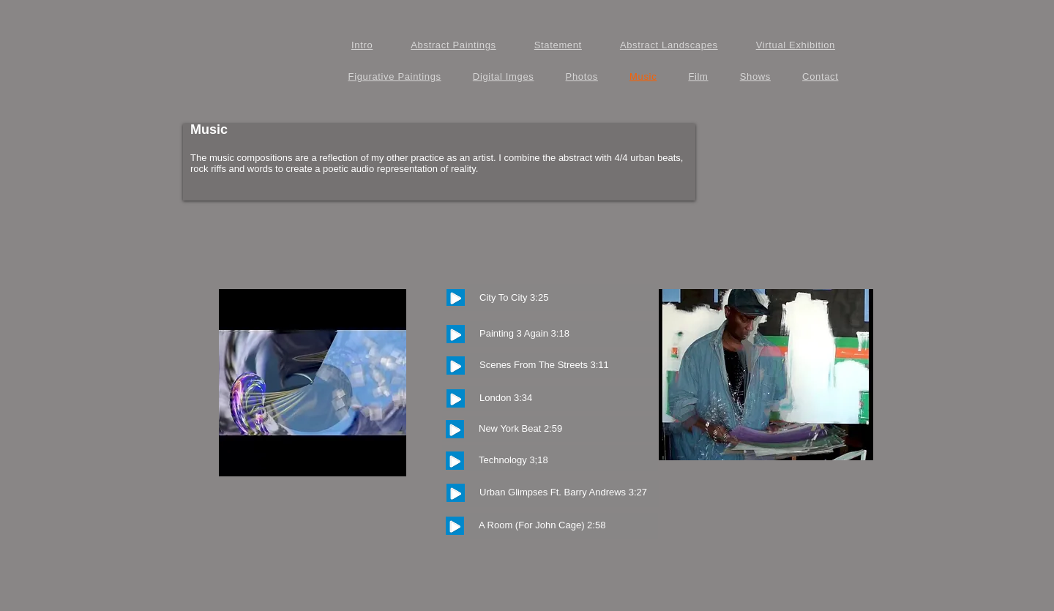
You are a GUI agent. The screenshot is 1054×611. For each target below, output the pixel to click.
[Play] (455, 297)
